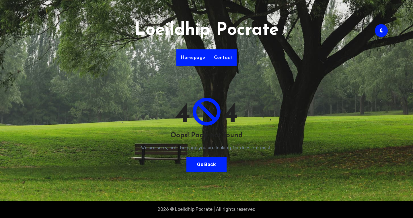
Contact (223, 57)
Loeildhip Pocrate (207, 30)
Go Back (206, 164)
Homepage (193, 57)
